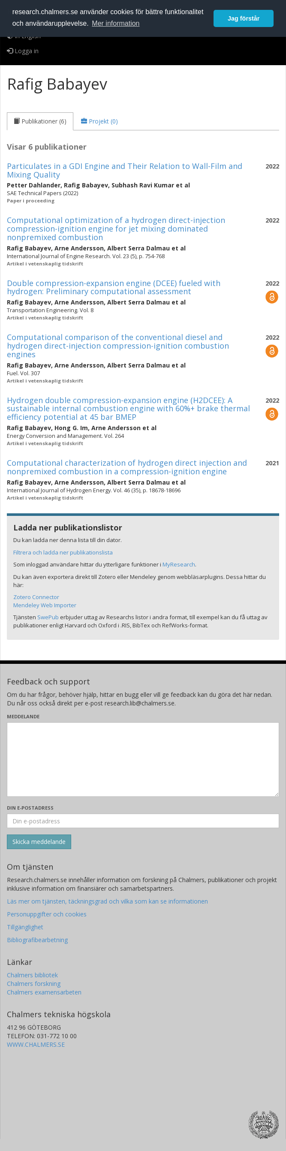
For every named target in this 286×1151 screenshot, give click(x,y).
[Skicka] (39, 842)
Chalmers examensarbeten (44, 992)
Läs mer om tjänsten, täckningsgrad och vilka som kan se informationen (107, 901)
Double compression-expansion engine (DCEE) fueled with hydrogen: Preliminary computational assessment (113, 287)
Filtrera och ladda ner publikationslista (63, 552)
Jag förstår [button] (243, 18)
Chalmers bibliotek (32, 975)
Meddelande (23, 716)
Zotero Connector (36, 597)
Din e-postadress (30, 807)
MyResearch (179, 564)
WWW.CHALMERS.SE (36, 1044)
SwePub (48, 617)
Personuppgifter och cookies (47, 914)
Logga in (23, 51)
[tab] (40, 121)
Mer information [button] (115, 23)
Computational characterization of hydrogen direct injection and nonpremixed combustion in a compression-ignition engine (127, 467)
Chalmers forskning (33, 983)
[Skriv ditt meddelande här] (143, 759)
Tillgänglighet (25, 927)
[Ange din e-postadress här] (143, 821)
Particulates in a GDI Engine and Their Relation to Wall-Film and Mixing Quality (124, 170)
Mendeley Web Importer (44, 605)
